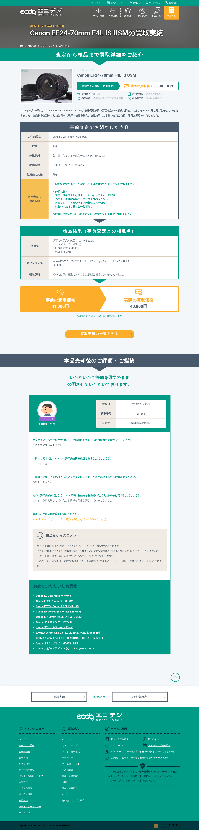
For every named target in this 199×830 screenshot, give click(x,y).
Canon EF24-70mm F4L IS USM (54, 601)
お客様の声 (139, 696)
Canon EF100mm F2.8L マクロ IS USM (59, 616)
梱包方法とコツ (26, 770)
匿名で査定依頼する (118, 739)
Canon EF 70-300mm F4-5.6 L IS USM (58, 611)
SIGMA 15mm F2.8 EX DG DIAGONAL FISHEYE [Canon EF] (70, 638)
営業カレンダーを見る (156, 745)
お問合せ (135, 2)
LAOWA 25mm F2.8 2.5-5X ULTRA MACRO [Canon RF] (68, 632)
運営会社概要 (25, 794)
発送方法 (23, 782)
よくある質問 (25, 788)
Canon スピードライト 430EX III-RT (57, 643)
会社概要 (171, 2)
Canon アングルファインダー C (54, 627)
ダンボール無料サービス (31, 776)
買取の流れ (24, 751)
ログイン (96, 2)
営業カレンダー (115, 2)
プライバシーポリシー (30, 806)
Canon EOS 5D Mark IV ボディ (54, 595)
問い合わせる (152, 739)
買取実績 (59, 696)
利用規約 (23, 800)
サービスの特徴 (26, 745)
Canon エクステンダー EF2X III (54, 622)
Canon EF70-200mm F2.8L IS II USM (57, 606)
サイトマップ (153, 2)
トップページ (25, 739)
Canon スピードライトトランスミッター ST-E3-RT (66, 648)
